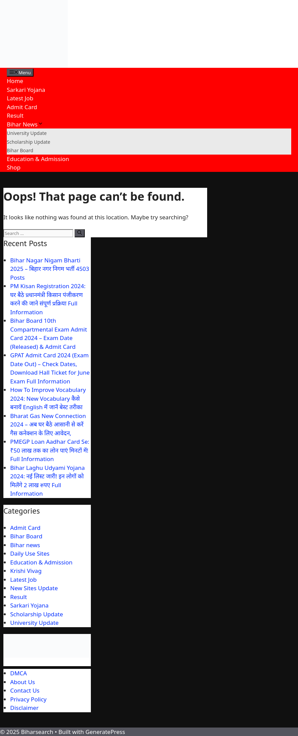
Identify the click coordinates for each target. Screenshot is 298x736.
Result (15, 115)
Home (15, 81)
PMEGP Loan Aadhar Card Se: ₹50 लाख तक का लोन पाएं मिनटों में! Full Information (50, 450)
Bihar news (25, 545)
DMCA (18, 673)
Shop (14, 167)
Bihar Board (20, 150)
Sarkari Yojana (26, 90)
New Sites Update (34, 588)
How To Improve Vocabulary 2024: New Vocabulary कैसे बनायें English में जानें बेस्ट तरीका (48, 398)
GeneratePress (105, 732)
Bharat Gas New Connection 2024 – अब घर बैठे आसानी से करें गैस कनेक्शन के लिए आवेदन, (48, 424)
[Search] (79, 233)
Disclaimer (24, 708)
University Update (27, 133)
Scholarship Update (28, 142)
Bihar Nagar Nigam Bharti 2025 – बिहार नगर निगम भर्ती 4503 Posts (49, 268)
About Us (22, 682)
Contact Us (25, 690)
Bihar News (25, 124)
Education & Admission (38, 159)
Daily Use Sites (29, 553)
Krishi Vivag (26, 571)
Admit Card (22, 107)
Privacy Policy (28, 699)
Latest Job (20, 98)
